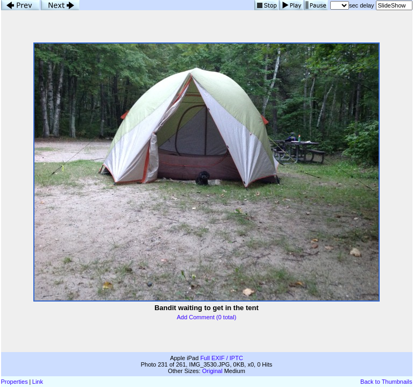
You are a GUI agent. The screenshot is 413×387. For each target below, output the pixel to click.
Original (212, 371)
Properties (14, 381)
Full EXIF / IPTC (221, 358)
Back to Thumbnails (386, 381)
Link (37, 381)
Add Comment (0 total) (207, 317)
